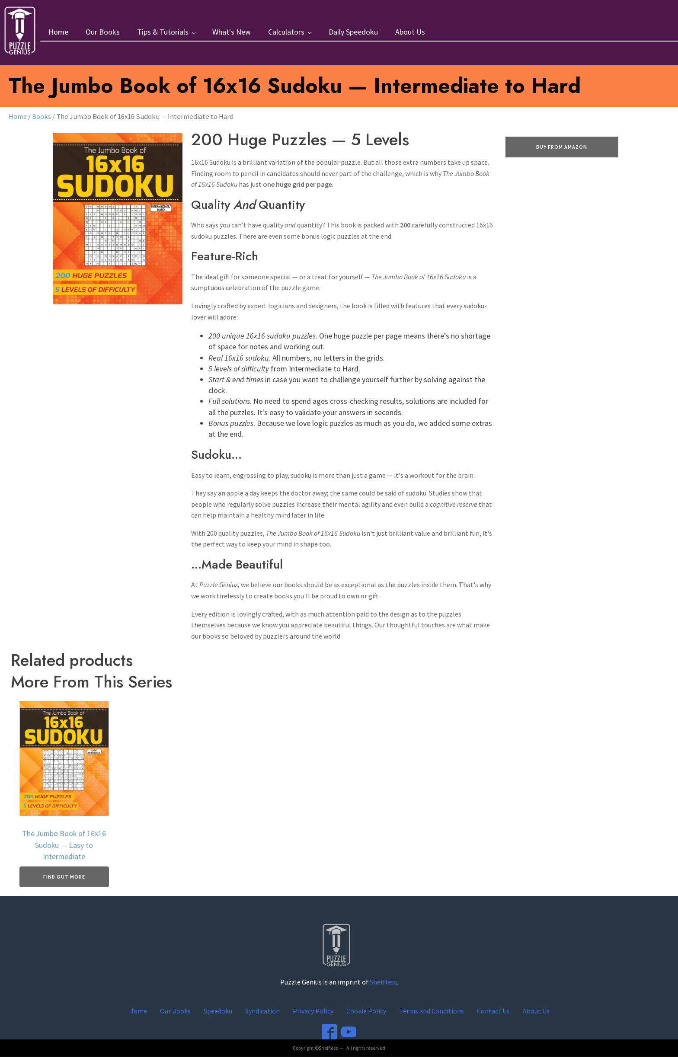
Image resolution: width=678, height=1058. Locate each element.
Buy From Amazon (561, 147)
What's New (232, 32)
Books (41, 116)
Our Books (103, 32)
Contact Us (493, 1011)
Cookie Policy (366, 1011)
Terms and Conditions (431, 1011)
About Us (411, 32)
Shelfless (383, 982)
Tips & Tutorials (163, 32)
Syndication (262, 1011)
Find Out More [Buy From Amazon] (64, 877)
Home (59, 32)
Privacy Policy (313, 1011)
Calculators (287, 32)
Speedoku (218, 1011)
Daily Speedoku (354, 32)
